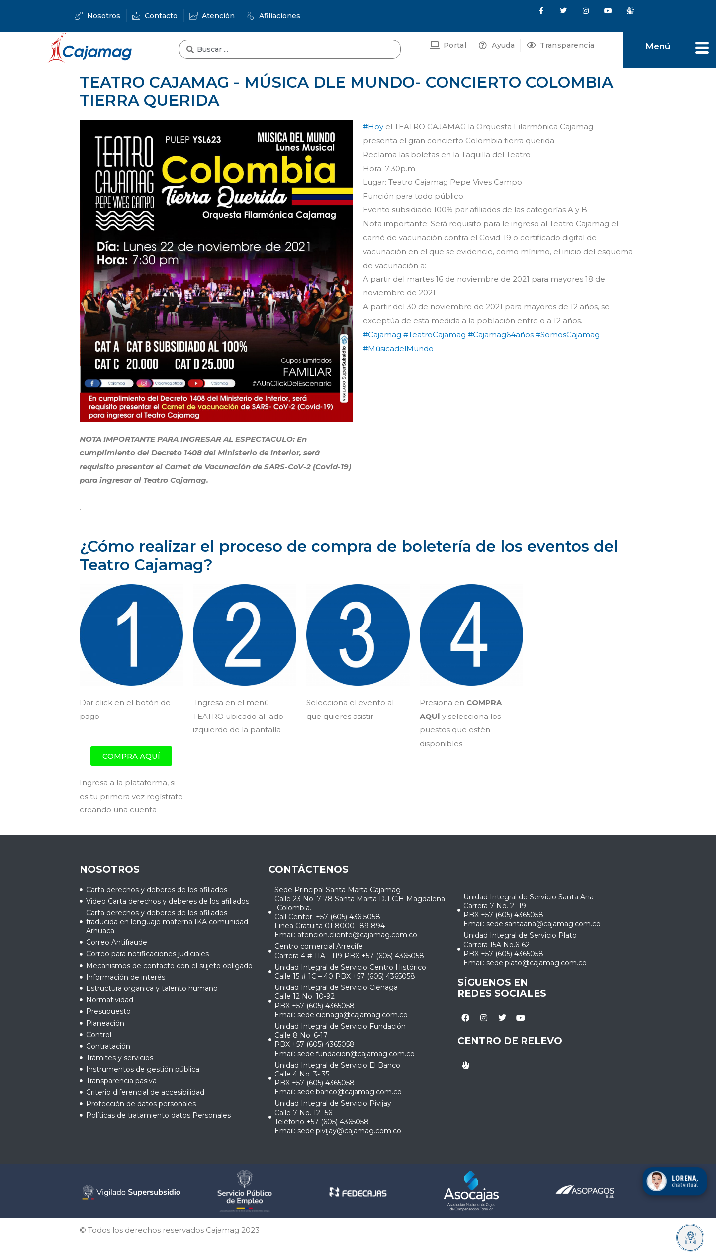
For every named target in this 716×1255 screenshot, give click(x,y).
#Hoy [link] (373, 126)
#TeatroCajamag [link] (434, 334)
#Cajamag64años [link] (501, 334)
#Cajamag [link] (382, 334)
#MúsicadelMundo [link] (398, 348)
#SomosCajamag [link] (568, 334)
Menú (657, 46)
